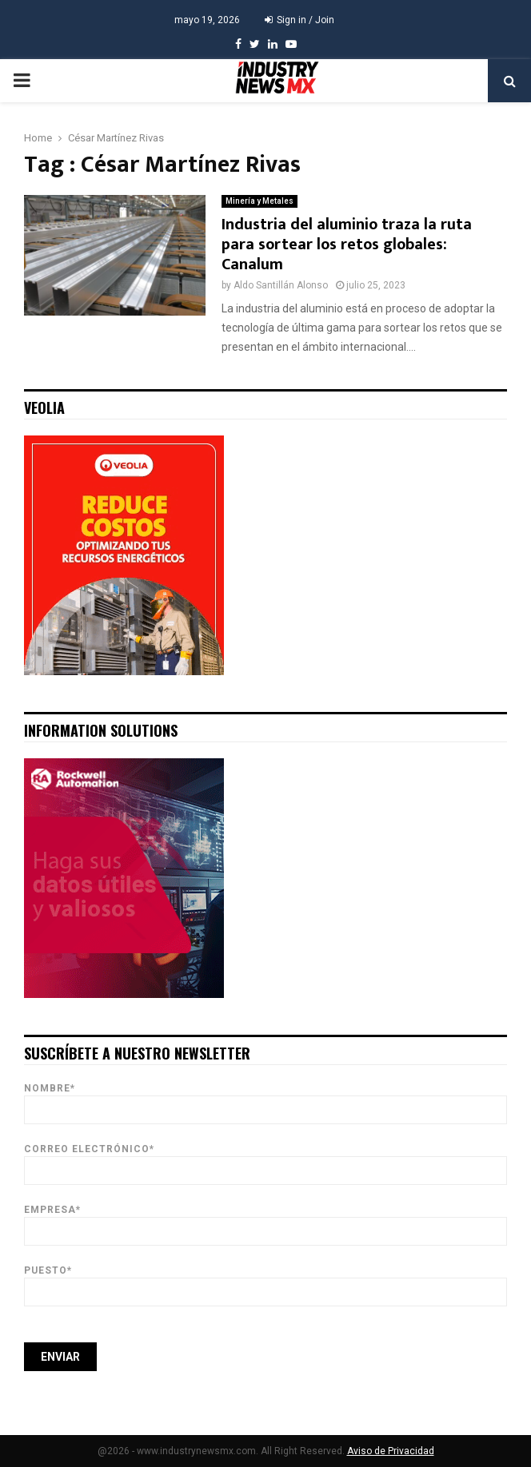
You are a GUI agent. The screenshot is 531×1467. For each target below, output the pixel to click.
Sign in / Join (299, 20)
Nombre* (265, 1099)
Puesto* (265, 1281)
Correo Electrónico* (265, 1159)
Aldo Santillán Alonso (281, 285)
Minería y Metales (259, 201)
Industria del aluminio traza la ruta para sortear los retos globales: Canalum (347, 244)
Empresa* (265, 1220)
